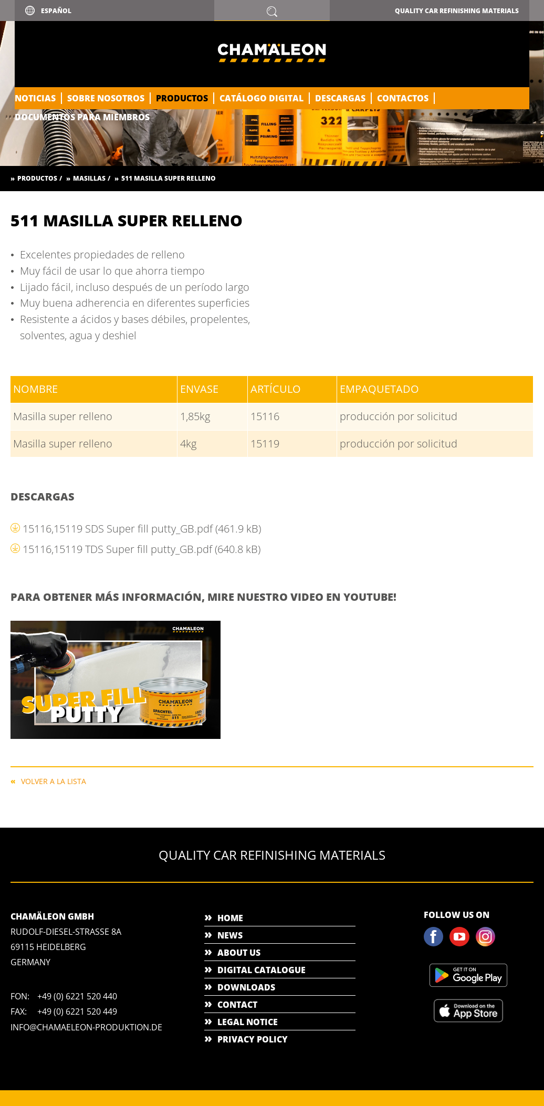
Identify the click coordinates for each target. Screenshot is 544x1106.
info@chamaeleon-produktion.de (86, 1027)
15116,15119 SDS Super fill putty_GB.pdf (142, 528)
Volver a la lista (53, 780)
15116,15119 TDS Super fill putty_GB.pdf (141, 549)
